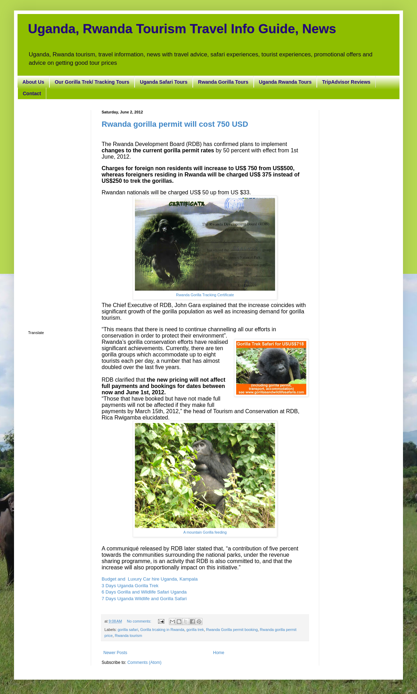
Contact (32, 93)
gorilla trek (195, 629)
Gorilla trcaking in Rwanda (162, 629)
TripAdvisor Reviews (346, 82)
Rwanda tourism (128, 635)
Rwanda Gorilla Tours (223, 82)
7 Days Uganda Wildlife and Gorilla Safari (144, 598)
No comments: (139, 621)
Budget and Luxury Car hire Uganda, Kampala (150, 579)
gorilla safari (128, 629)
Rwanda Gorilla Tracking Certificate (205, 295)
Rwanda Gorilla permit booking (232, 629)
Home (218, 652)
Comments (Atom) (144, 662)
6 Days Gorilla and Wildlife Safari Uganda (144, 592)
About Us (33, 82)
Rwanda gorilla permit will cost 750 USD (175, 124)
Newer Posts (115, 652)
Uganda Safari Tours (163, 82)
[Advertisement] (54, 215)
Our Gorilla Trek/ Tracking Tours (92, 82)
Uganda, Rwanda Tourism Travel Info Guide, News (182, 29)
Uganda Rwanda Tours (285, 82)
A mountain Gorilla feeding (205, 532)
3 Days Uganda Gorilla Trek (131, 585)
